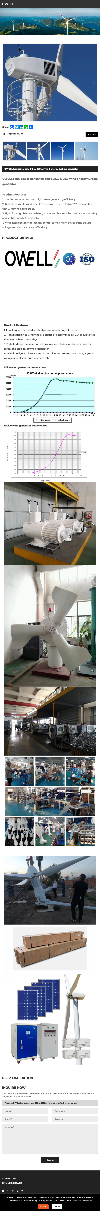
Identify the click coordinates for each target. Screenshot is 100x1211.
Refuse (57, 1207)
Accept (43, 1207)
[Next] (93, 82)
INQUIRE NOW (63, 134)
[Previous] (6, 82)
